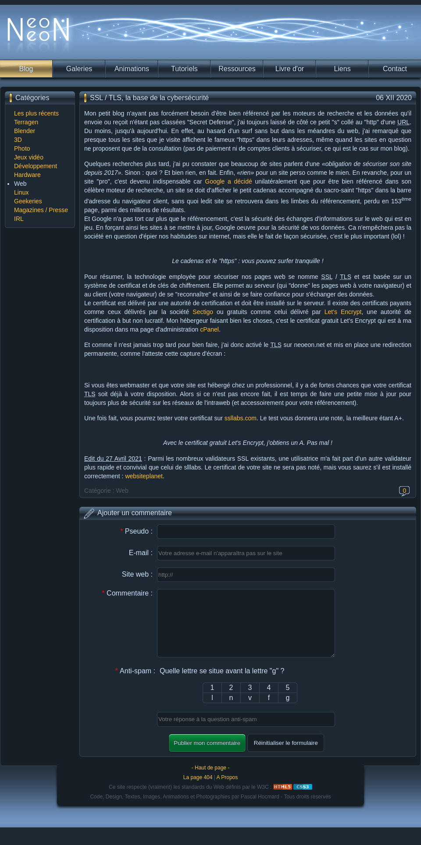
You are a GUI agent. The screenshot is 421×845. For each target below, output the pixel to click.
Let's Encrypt (343, 311)
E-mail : (141, 552)
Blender (24, 130)
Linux (21, 192)
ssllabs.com (241, 418)
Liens (342, 68)
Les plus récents (36, 113)
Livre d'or (289, 68)
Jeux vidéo (28, 157)
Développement (35, 166)
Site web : (137, 574)
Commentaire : (127, 593)
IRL (19, 218)
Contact (395, 68)
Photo (22, 148)
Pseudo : (136, 531)
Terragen (26, 122)
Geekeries (28, 201)
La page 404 (198, 790)
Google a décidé (228, 181)
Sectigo (203, 311)
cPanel (209, 329)
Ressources (236, 68)
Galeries (79, 68)
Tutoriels (184, 68)
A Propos (227, 790)
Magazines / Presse (41, 209)
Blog (26, 68)
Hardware (27, 174)
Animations (131, 68)
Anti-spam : (135, 684)
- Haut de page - (211, 781)
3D (18, 139)
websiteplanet (144, 476)
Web (20, 183)
